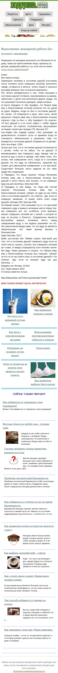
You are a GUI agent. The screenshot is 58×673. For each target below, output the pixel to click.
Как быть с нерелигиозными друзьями (15, 336)
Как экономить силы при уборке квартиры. (28, 629)
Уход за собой (29, 30)
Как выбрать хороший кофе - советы (25, 552)
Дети (28, 14)
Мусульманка (13, 25)
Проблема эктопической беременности (26, 478)
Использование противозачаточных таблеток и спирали (43, 336)
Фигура (46, 25)
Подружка (36, 19)
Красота (18, 19)
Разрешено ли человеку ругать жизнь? (15, 352)
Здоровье (44, 14)
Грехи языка (43, 348)
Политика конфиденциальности (29, 671)
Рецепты (13, 14)
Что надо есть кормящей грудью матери (15, 320)
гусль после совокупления (14, 69)
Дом (31, 25)
